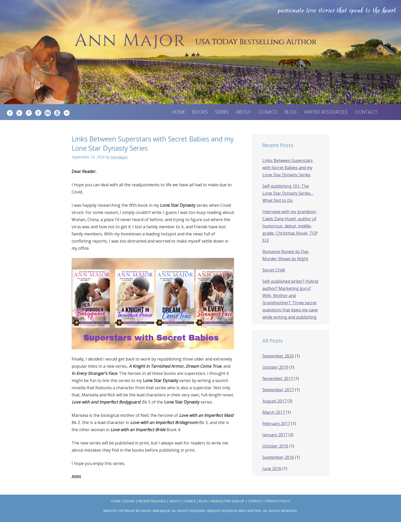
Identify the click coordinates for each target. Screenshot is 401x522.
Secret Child (273, 270)
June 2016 (271, 468)
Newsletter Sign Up (227, 501)
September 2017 (278, 390)
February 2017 (276, 423)
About (243, 112)
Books (200, 112)
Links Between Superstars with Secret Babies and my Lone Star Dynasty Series (287, 168)
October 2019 (275, 367)
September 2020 (278, 356)
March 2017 (273, 412)
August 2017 (274, 401)
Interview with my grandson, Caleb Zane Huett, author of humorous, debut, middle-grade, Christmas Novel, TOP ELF (290, 226)
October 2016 (275, 446)
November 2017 (277, 378)
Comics (268, 112)
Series (222, 112)
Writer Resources (326, 112)
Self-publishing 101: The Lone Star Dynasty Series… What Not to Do (287, 193)
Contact (366, 112)
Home (178, 112)
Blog (291, 112)
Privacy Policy (278, 501)
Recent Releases (152, 501)
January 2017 (274, 435)
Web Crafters (249, 510)
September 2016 (278, 457)
